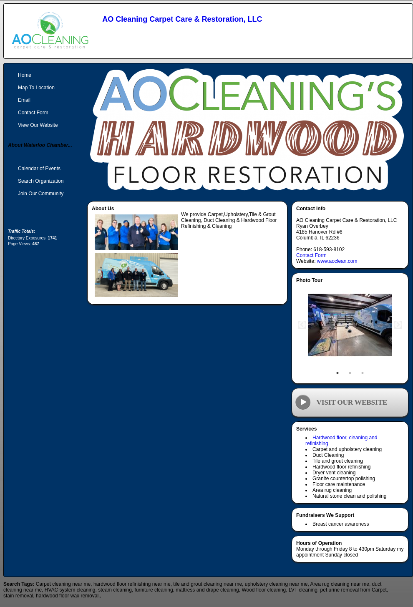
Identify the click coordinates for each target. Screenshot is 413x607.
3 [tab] (362, 373)
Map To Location (36, 88)
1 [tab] (337, 373)
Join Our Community (40, 193)
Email (24, 100)
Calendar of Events (39, 168)
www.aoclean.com (337, 261)
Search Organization (40, 181)
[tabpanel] (350, 325)
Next (398, 325)
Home (24, 75)
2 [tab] (350, 373)
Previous (302, 325)
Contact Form (311, 255)
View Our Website (38, 125)
